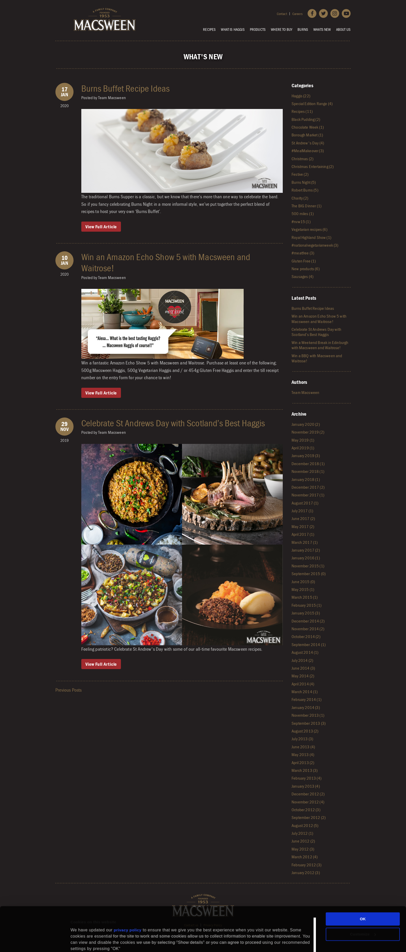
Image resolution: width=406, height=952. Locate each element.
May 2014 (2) (303, 676)
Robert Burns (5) (305, 190)
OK (363, 892)
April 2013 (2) (303, 762)
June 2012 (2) (303, 841)
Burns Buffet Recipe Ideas (125, 88)
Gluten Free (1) (304, 261)
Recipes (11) (302, 111)
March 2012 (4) (304, 857)
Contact (282, 13)
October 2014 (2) (306, 636)
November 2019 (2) (308, 432)
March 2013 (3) (304, 770)
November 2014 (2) (308, 629)
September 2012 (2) (308, 817)
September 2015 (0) (308, 573)
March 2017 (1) (304, 542)
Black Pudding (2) (306, 119)
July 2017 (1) (302, 511)
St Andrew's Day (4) (308, 143)
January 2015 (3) (306, 613)
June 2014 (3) (303, 668)
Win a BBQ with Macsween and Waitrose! (317, 358)
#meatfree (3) (303, 253)
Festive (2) (300, 174)
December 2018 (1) (308, 463)
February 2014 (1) (306, 699)
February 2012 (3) (306, 865)
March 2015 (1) (304, 597)
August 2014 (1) (305, 652)
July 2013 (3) (302, 739)
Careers (297, 13)
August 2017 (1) (305, 503)
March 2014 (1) (304, 691)
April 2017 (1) (303, 534)
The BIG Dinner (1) (306, 206)
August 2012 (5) (305, 825)
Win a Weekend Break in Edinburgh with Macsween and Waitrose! (320, 345)
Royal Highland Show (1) (311, 237)
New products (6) (306, 269)
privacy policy (127, 904)
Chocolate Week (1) (308, 127)
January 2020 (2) (306, 424)
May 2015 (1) (303, 589)
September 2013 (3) (308, 723)
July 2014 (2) (302, 660)
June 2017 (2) (303, 518)
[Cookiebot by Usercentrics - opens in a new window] (33, 942)
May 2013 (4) (303, 754)
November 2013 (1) (308, 715)
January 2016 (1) (306, 558)
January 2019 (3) (306, 455)
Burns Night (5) (304, 182)
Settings (78, 936)
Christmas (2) (302, 159)
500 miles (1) (303, 213)
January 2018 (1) (306, 479)
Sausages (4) (302, 276)
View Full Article (101, 227)
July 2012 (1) (302, 833)
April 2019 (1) (303, 448)
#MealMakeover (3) (308, 150)
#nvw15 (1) (301, 221)
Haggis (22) (301, 96)
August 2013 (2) (305, 731)
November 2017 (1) (308, 495)
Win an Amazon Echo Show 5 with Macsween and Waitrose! (165, 262)
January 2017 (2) (306, 550)
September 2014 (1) (308, 644)
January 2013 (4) (306, 786)
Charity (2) (300, 198)
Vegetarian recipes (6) (309, 229)
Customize (363, 907)
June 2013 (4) (303, 747)
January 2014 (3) (306, 707)
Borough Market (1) (307, 135)
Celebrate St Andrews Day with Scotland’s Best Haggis (173, 423)
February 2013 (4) (306, 778)
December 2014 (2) (308, 621)
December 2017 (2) (308, 487)
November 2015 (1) (308, 566)
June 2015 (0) (303, 581)
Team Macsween (305, 392)
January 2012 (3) (306, 872)
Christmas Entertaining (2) (313, 166)
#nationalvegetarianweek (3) (315, 245)
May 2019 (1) (303, 440)
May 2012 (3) (303, 849)
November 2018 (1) (308, 471)
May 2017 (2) (303, 526)
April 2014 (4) (303, 684)
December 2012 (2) (308, 794)
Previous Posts (68, 689)
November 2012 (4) (308, 802)
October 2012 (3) (306, 809)
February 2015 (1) (306, 605)
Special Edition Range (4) (312, 103)
